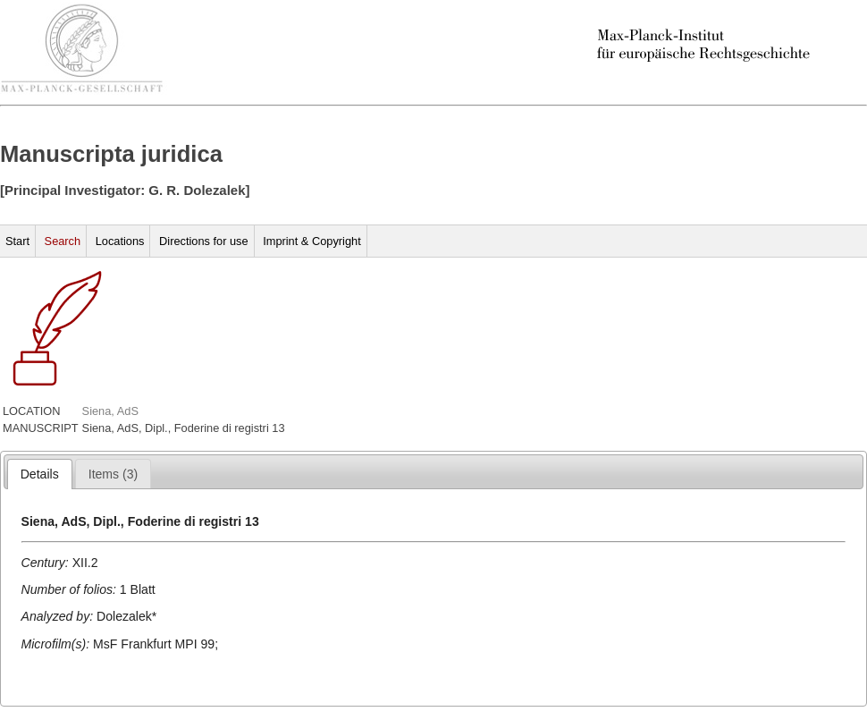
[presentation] (40, 474)
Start (17, 241)
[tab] (39, 474)
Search (63, 241)
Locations (120, 241)
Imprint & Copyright (312, 241)
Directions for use (203, 241)
